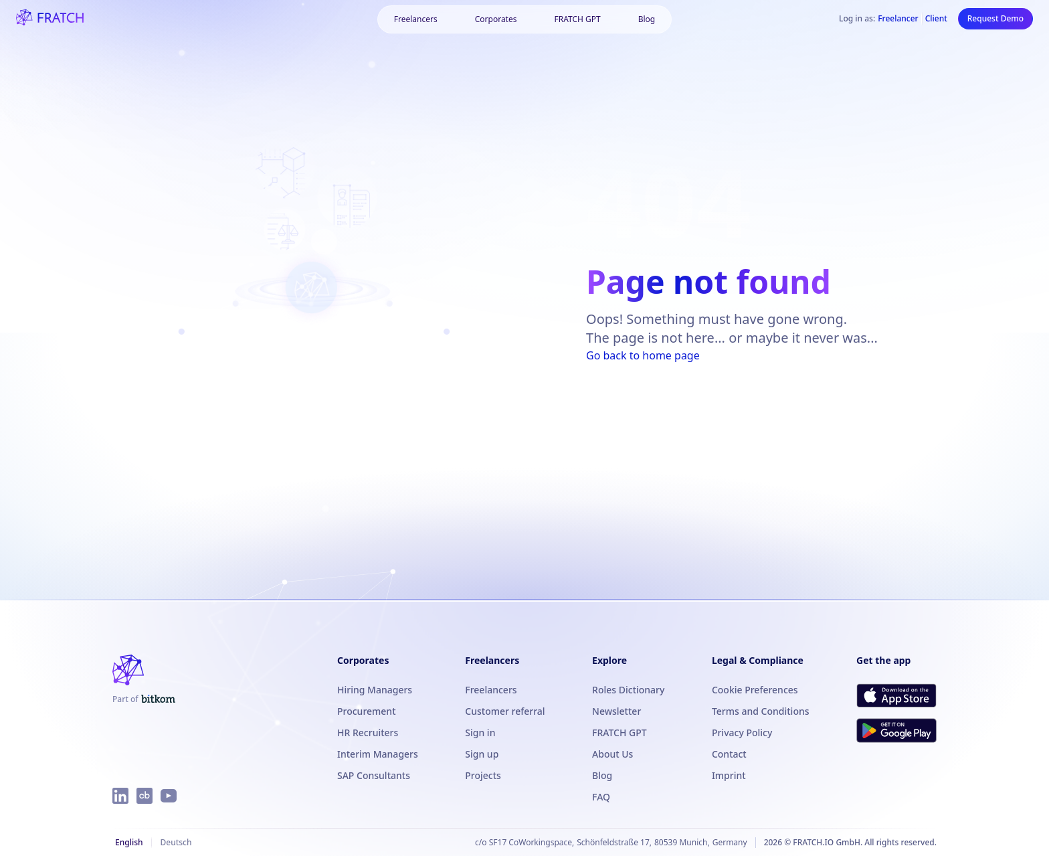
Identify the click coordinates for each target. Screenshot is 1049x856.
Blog (647, 19)
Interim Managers (377, 754)
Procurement (366, 711)
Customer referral (505, 711)
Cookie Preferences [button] (755, 689)
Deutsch (175, 842)
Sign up (481, 754)
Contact (729, 754)
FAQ (601, 796)
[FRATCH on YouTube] (169, 796)
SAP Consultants (373, 775)
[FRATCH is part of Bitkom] (143, 699)
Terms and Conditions (760, 711)
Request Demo (995, 18)
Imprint (729, 775)
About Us (612, 754)
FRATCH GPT (577, 19)
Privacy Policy (742, 732)
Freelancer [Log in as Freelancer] (898, 18)
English (128, 842)
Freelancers (416, 19)
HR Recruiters (367, 732)
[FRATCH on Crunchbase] (144, 796)
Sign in (480, 732)
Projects (483, 775)
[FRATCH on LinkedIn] (120, 796)
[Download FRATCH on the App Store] (896, 695)
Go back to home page (643, 355)
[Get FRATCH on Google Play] (896, 730)
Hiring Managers (374, 689)
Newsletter (616, 711)
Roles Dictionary (628, 689)
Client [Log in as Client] (936, 18)
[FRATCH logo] (50, 18)
